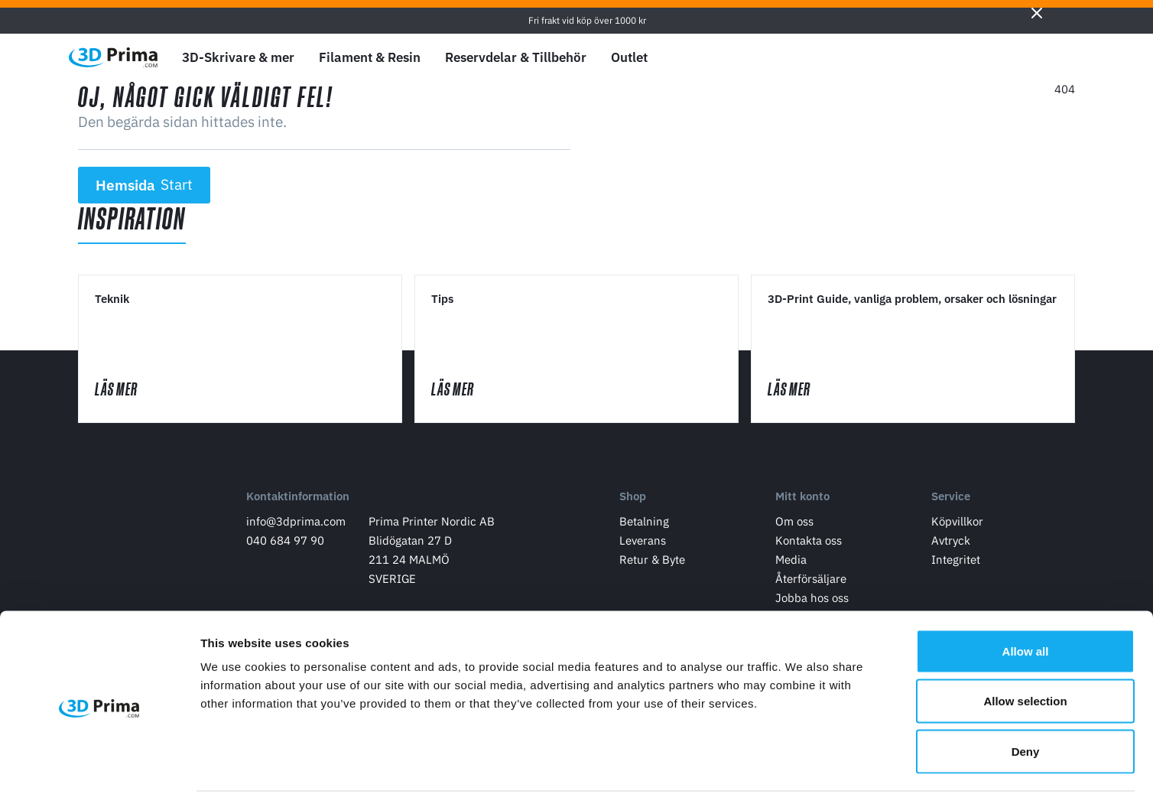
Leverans (642, 543)
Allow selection (1025, 643)
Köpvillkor (957, 524)
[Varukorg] (1063, 57)
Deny (1026, 693)
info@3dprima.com (296, 524)
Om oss (794, 524)
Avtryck (950, 543)
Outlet (629, 57)
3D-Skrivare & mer (238, 57)
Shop (632, 500)
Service (950, 500)
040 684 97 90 (285, 543)
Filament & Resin (370, 57)
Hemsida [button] (144, 185)
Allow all (1025, 593)
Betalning (644, 524)
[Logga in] (1028, 57)
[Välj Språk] (956, 58)
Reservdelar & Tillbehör (515, 57)
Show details (802, 763)
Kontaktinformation (297, 500)
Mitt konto (802, 500)
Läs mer (132, 390)
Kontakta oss (808, 543)
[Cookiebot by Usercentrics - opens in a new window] (99, 764)
